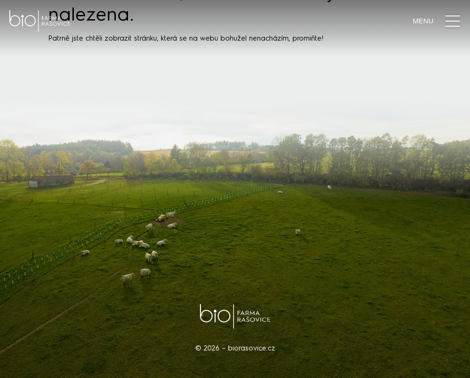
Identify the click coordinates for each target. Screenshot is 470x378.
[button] (453, 21)
